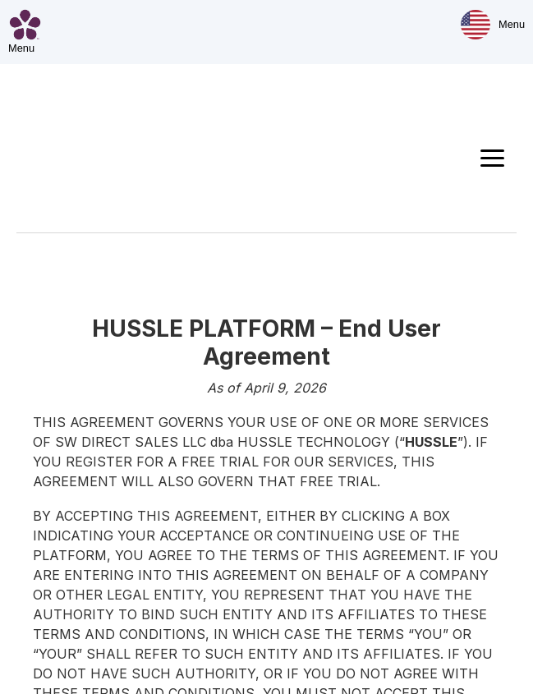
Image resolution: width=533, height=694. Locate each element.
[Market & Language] (475, 24)
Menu (512, 24)
